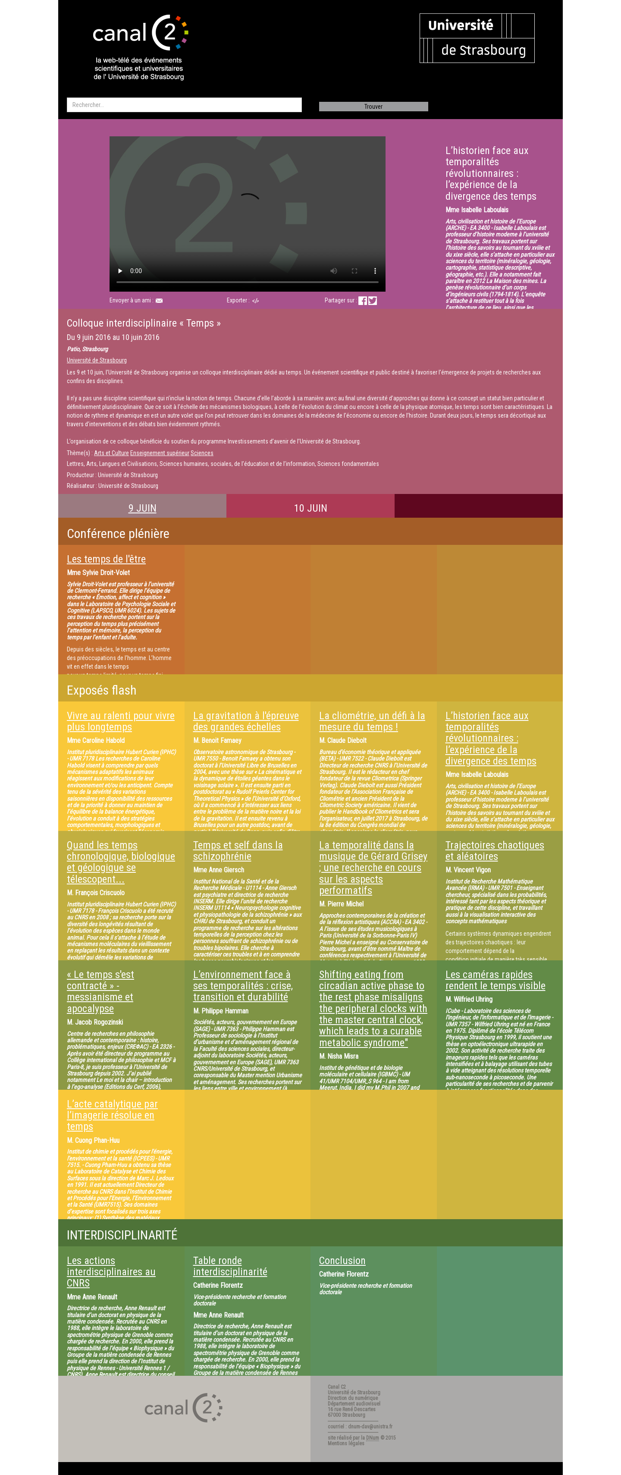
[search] (184, 104)
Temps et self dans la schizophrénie (238, 850)
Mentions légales (346, 1443)
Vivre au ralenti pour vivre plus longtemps (121, 721)
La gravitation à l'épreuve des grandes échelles (246, 721)
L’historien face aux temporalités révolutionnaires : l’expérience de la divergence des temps (490, 738)
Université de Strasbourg (97, 360)
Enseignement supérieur (159, 453)
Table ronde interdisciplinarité (230, 1266)
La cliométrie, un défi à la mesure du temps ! (372, 721)
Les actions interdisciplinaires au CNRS (111, 1272)
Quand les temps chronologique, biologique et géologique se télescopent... (121, 862)
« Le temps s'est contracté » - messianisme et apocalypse (100, 992)
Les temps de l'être (106, 559)
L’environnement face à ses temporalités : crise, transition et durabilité (243, 986)
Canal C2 (337, 1387)
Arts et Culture (111, 453)
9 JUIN (143, 508)
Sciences (202, 453)
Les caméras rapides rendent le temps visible (495, 980)
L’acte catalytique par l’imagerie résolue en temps (112, 1115)
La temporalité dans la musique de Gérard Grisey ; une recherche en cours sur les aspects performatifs (373, 868)
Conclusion (342, 1261)
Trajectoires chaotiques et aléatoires (494, 850)
